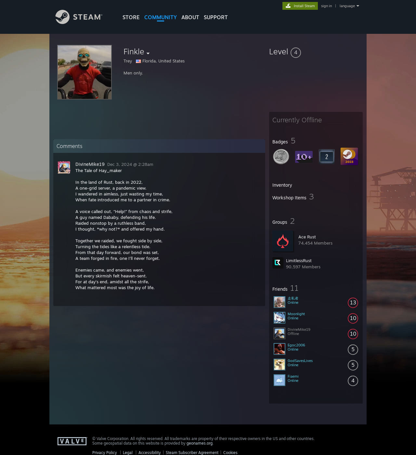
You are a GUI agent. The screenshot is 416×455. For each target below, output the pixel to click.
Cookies (230, 452)
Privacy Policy (104, 452)
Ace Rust (307, 236)
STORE (131, 17)
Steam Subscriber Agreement (192, 452)
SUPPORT (216, 17)
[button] (316, 51)
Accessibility (149, 452)
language (347, 6)
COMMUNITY (160, 17)
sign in (326, 6)
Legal (128, 452)
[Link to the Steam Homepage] (83, 22)
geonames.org (200, 443)
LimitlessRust (299, 260)
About (190, 17)
